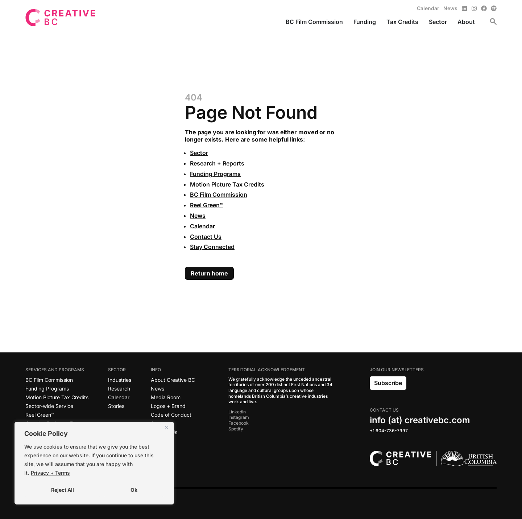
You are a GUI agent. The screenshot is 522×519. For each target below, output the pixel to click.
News (198, 215)
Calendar (202, 226)
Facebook (238, 423)
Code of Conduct (171, 415)
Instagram (238, 417)
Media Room (166, 397)
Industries (119, 380)
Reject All (62, 490)
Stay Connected (212, 246)
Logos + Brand (168, 406)
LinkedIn (237, 411)
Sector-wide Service (49, 406)
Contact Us (205, 236)
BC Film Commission (218, 194)
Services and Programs (56, 370)
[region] (94, 463)
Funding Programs (215, 173)
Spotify (235, 429)
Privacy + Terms (50, 473)
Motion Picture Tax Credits (227, 184)
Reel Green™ (206, 205)
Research (119, 388)
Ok (133, 490)
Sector (199, 152)
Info (158, 370)
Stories (116, 406)
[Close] (166, 428)
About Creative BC (173, 380)
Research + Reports (217, 163)
